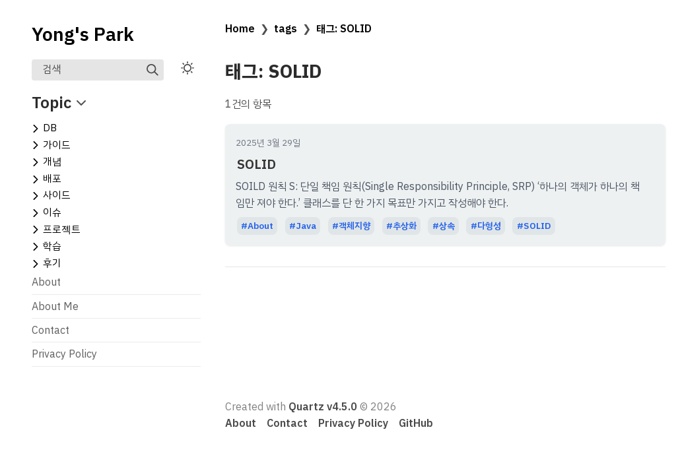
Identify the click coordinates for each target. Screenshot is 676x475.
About (46, 282)
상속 (447, 226)
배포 (52, 179)
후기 (52, 263)
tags (285, 29)
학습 (52, 246)
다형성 (489, 226)
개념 (52, 161)
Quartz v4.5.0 (322, 407)
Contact (50, 330)
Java (306, 226)
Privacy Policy (64, 354)
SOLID (256, 164)
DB (50, 128)
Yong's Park (83, 35)
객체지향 (354, 226)
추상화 (405, 226)
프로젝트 (62, 229)
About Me (55, 307)
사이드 (57, 195)
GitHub (416, 423)
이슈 (52, 212)
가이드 (57, 145)
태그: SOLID (344, 29)
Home (240, 29)
